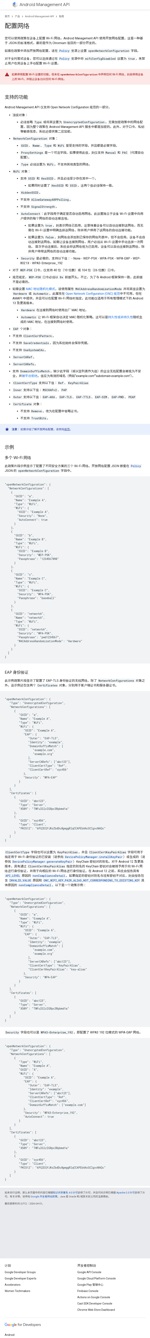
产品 (17, 16)
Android (9, 1334)
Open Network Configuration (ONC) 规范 (93, 294)
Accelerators (13, 1284)
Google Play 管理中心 (90, 1284)
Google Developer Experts (20, 1278)
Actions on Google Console (93, 1297)
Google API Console (89, 1272)
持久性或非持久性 (120, 317)
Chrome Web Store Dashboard (96, 1309)
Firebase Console (87, 1291)
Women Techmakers (17, 1291)
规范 (67, 429)
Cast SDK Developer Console (94, 1303)
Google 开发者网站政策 (44, 1196)
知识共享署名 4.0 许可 (65, 1192)
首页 (7, 16)
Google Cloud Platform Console (96, 1278)
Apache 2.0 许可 (125, 1192)
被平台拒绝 (30, 376)
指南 (61, 16)
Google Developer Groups (20, 1272)
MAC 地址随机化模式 (40, 289)
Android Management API (45, 4)
